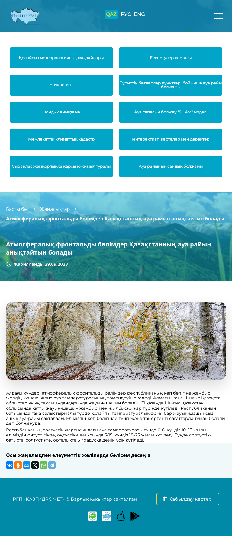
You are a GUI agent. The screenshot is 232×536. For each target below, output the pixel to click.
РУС (126, 14)
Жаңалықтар (55, 209)
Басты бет (17, 209)
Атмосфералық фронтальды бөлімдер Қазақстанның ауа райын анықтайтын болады (115, 218)
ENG (139, 14)
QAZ (111, 14)
